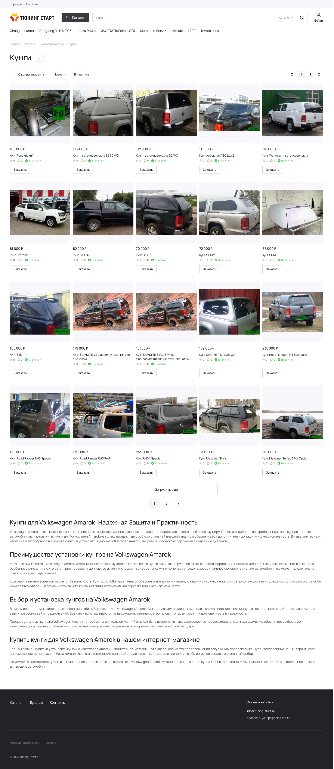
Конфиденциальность (24, 743)
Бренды (36, 702)
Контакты (57, 702)
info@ (250, 711)
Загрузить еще (166, 489)
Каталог (16, 702)
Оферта (51, 743)
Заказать (20, 169)
